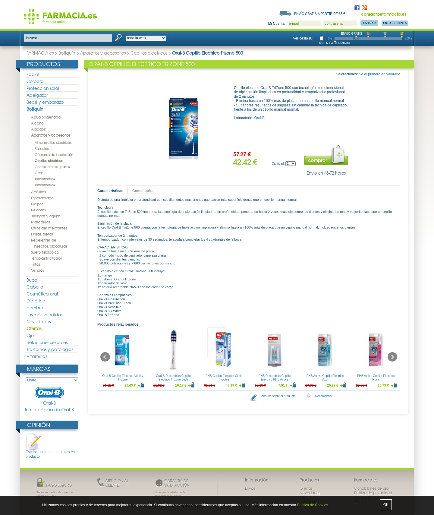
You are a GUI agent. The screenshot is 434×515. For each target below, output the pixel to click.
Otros (39, 172)
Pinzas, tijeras (42, 234)
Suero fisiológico (45, 252)
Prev (105, 357)
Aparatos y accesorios (103, 53)
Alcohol (37, 123)
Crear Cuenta (395, 23)
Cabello (35, 287)
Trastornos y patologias (50, 349)
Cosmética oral (42, 294)
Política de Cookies (312, 505)
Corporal (36, 81)
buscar (31, 38)
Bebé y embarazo (45, 102)
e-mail (294, 23)
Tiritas (35, 264)
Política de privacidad (373, 492)
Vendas (37, 270)
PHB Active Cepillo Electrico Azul (325, 377)
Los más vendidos (44, 314)
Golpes (37, 204)
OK (385, 505)
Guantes (38, 210)
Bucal (32, 280)
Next (392, 357)
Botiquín (66, 53)
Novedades (39, 321)
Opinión (38, 425)
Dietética (36, 301)
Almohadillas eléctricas (53, 142)
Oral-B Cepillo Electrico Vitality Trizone (122, 377)
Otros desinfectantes (49, 228)
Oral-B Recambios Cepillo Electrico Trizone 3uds (173, 377)
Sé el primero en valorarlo (379, 74)
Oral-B (49, 396)
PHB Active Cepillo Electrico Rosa (376, 377)
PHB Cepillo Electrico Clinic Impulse (224, 377)
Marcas (38, 369)
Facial (33, 74)
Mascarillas (40, 222)
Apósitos (38, 191)
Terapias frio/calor (46, 258)
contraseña (333, 23)
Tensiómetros (45, 178)
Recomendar (323, 396)
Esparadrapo (42, 198)
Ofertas (34, 328)
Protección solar (43, 88)
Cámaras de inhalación (54, 154)
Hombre (35, 308)
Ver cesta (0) (303, 38)
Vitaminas (37, 356)
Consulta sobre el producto (277, 396)
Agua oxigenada (46, 117)
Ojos (31, 335)
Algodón (38, 129)
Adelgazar (37, 95)
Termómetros (45, 184)
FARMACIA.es (40, 53)
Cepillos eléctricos (149, 53)
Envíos (250, 488)
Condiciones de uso (371, 488)
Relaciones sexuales (47, 342)
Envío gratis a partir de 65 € (319, 13)
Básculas (42, 148)
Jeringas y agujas (46, 216)
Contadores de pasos (52, 166)
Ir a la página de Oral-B (49, 409)
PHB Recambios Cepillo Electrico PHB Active (275, 377)
